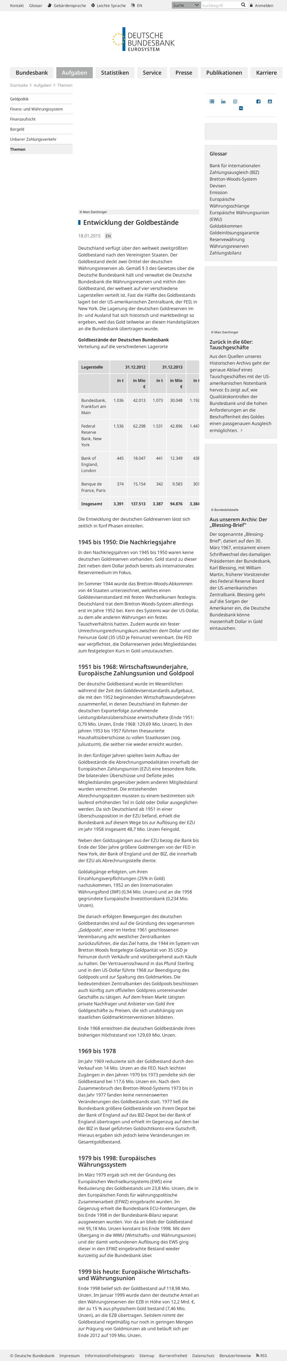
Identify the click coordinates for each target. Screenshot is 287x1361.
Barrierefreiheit (173, 1355)
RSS (261, 1355)
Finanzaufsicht (23, 119)
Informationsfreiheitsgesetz (109, 1355)
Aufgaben (42, 85)
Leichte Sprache (108, 5)
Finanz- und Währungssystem (36, 109)
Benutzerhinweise (235, 1355)
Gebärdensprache (67, 5)
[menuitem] (32, 72)
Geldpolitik (19, 99)
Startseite (19, 85)
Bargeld (17, 129)
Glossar (35, 5)
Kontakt (17, 5)
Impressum (69, 1355)
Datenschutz (203, 1355)
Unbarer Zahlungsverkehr (33, 139)
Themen (64, 85)
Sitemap (146, 1355)
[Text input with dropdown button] (224, 5)
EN (136, 5)
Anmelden (261, 5)
